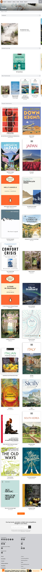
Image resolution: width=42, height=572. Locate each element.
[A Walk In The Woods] (10, 323)
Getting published (4, 563)
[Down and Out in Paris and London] (10, 429)
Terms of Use (23, 531)
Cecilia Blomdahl (32, 307)
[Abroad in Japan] (10, 156)
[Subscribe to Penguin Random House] (29, 527)
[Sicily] (32, 393)
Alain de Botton (31, 340)
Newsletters (3, 565)
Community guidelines (25, 558)
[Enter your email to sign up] (19, 527)
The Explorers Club (23, 30)
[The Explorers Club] (29, 29)
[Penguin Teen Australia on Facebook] (2, 544)
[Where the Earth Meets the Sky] (15, 87)
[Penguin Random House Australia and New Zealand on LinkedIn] (10, 539)
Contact (2, 561)
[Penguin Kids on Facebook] (22, 539)
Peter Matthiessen (10, 240)
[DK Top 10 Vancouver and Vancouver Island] (25, 86)
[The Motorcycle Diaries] (32, 191)
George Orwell (10, 445)
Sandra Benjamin (32, 409)
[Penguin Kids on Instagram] (24, 539)
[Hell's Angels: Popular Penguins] (10, 190)
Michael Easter (10, 272)
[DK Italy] (32, 358)
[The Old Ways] (10, 461)
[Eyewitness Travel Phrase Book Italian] (10, 361)
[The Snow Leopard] (10, 224)
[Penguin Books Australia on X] (6, 539)
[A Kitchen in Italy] (32, 495)
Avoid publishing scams (25, 564)
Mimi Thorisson (31, 509)
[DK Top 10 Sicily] (35, 86)
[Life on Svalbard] (32, 294)
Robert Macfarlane (10, 409)
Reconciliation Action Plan (25, 570)
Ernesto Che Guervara (32, 207)
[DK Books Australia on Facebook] (22, 548)
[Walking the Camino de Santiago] (32, 226)
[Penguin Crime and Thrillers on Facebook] (2, 548)
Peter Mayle (10, 307)
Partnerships (3, 568)
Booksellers (3, 558)
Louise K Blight (15, 98)
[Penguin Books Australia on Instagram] (4, 539)
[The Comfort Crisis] (10, 256)
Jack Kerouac (10, 509)
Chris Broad (10, 173)
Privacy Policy (28, 531)
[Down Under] (32, 121)
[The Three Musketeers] (32, 462)
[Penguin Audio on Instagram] (2, 552)
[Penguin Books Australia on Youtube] (8, 539)
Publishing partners (24, 560)
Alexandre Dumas (32, 478)
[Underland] (10, 393)
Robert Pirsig (10, 137)
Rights (22, 562)
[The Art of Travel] (32, 324)
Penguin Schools (4, 570)
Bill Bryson (32, 137)
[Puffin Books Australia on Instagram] (22, 544)
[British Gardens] (5, 90)
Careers (22, 556)
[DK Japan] (32, 155)
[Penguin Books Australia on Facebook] (2, 539)
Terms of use (23, 568)
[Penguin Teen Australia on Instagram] (4, 544)
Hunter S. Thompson (10, 207)
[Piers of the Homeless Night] (10, 493)
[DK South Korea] (32, 427)
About (2, 556)
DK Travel (25, 99)
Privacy (22, 566)
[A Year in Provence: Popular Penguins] (10, 290)
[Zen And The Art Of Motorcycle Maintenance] (10, 120)
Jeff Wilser (28, 30)
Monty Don (5, 97)
